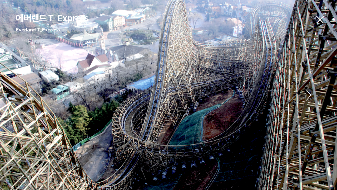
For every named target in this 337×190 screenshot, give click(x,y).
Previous (28, 95)
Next (308, 95)
